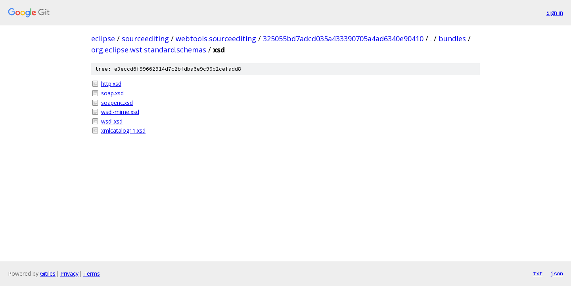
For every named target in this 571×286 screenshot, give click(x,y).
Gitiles (48, 273)
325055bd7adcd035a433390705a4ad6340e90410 (343, 38)
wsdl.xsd (112, 121)
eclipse (103, 38)
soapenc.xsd (117, 102)
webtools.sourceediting (216, 38)
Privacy (69, 273)
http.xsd (111, 83)
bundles (452, 38)
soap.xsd (112, 93)
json (556, 273)
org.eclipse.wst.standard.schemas (148, 49)
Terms (91, 273)
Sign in (554, 12)
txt (537, 273)
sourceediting (145, 38)
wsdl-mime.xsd (120, 112)
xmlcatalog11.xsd (123, 130)
